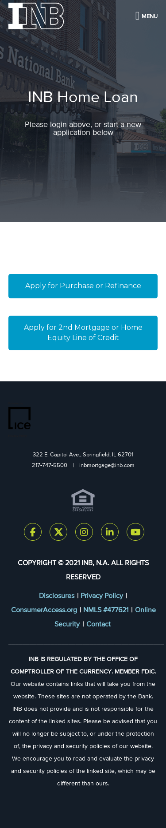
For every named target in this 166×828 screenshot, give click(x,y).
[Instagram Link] (84, 534)
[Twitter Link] (58, 534)
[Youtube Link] (135, 534)
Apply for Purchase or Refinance (83, 285)
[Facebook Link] (33, 534)
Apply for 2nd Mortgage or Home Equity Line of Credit (84, 332)
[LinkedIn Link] (110, 534)
